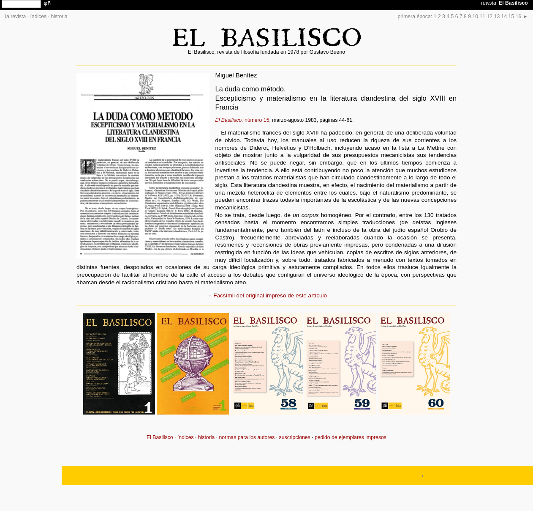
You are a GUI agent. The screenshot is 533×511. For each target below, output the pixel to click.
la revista (15, 16)
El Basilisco (160, 437)
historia (59, 16)
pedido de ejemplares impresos (350, 437)
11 (483, 16)
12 (490, 16)
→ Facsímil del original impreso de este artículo (266, 295)
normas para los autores (247, 437)
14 (504, 16)
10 (476, 16)
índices (38, 16)
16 (519, 16)
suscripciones (294, 437)
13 (497, 16)
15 (511, 16)
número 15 (242, 120)
